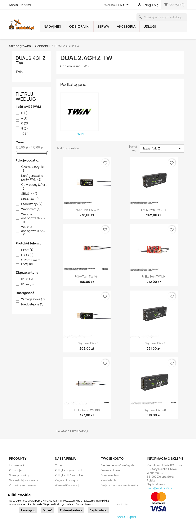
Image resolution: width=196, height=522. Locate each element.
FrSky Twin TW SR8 (153, 410)
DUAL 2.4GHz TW (31, 60)
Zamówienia (108, 480)
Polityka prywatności (68, 470)
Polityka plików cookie (69, 475)
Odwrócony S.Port (34, 187)
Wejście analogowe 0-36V (33, 231)
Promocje (15, 470)
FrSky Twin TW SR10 (87, 410)
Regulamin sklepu (66, 480)
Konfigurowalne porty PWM (32, 178)
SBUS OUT (31, 199)
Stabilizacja (32, 204)
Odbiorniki (79, 26)
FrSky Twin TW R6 (86, 343)
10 (25, 134)
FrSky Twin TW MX (153, 276)
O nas (58, 465)
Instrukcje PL (17, 465)
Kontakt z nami (20, 5)
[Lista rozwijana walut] (123, 5)
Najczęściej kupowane (23, 480)
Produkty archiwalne (22, 485)
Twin (19, 72)
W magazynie (33, 299)
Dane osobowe (111, 470)
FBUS (27, 255)
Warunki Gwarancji (67, 485)
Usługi (149, 26)
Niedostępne (32, 304)
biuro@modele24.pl (159, 488)
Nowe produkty (19, 475)
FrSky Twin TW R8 (153, 343)
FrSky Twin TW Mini (87, 276)
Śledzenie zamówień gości (118, 465)
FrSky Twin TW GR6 (86, 210)
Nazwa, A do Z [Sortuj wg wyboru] (162, 148)
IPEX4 (27, 284)
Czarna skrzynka (33, 169)
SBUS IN (29, 194)
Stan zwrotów (110, 475)
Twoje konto (112, 458)
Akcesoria (126, 26)
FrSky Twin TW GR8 (153, 210)
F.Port (27, 250)
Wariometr (31, 209)
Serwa (103, 26)
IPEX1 (27, 279)
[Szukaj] (161, 17)
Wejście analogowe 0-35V (33, 218)
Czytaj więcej (98, 510)
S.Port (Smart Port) (30, 262)
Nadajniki (52, 26)
